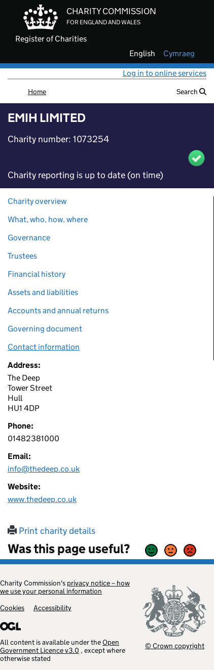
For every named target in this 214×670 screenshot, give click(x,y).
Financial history (36, 274)
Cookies (12, 607)
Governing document (45, 328)
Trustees (22, 256)
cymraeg (179, 53)
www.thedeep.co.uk (42, 499)
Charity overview (37, 201)
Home (37, 91)
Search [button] (191, 91)
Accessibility (52, 607)
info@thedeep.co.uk (44, 469)
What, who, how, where (48, 219)
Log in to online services (164, 73)
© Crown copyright (174, 645)
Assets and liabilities (43, 292)
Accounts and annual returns (58, 310)
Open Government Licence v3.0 (59, 646)
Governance (29, 237)
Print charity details (51, 530)
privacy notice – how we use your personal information (65, 587)
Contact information (44, 347)
